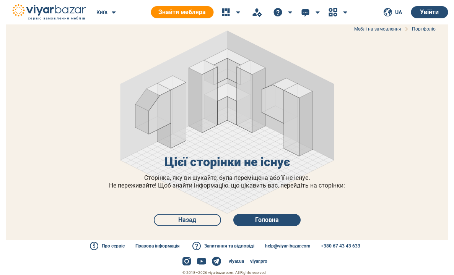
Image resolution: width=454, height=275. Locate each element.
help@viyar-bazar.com (287, 246)
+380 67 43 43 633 (340, 246)
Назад (187, 219)
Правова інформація (157, 246)
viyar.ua (236, 261)
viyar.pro (258, 261)
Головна (267, 219)
